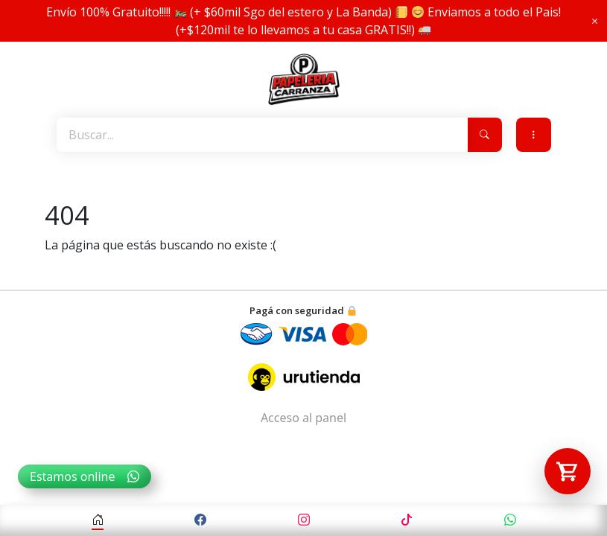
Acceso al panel (303, 417)
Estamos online (84, 476)
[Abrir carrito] (567, 471)
